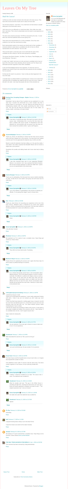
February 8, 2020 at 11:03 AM (28, 345)
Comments (50, 111)
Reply (7, 111)
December (52, 45)
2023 (49, 36)
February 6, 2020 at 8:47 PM (28, 322)
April (50, 56)
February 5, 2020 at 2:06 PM (18, 236)
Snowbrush (9, 334)
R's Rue (8, 410)
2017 (49, 74)
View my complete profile (52, 25)
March (51, 58)
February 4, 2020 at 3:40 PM (23, 134)
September (52, 51)
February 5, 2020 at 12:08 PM (28, 188)
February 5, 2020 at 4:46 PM (22, 258)
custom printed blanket (23, 435)
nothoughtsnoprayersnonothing (14, 292)
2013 (49, 83)
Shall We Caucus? (53, 64)
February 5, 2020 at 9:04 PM (28, 247)
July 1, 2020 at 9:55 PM (36, 442)
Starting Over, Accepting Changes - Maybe (17, 97)
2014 (49, 81)
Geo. (7, 200)
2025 (49, 32)
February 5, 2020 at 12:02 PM (28, 117)
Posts (49, 108)
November (52, 47)
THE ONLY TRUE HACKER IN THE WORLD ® (18, 442)
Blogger (41, 486)
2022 (49, 38)
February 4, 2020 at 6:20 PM (22, 174)
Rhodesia (8, 236)
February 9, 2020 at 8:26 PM (28, 372)
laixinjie (8, 431)
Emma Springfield (14, 117)
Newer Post (6, 472)
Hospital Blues (52, 62)
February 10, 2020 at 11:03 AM (24, 381)
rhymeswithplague (11, 134)
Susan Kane (9, 355)
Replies (9, 114)
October (51, 49)
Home (23, 472)
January (51, 67)
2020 (49, 43)
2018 (49, 72)
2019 (49, 70)
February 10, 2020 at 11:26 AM (29, 392)
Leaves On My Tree (19, 8)
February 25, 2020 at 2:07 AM (17, 431)
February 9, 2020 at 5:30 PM (20, 355)
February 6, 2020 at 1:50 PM (31, 292)
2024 (49, 34)
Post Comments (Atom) (26, 476)
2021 (49, 40)
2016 (49, 77)
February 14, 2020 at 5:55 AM (17, 410)
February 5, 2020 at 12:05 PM (28, 159)
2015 (49, 79)
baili (7, 419)
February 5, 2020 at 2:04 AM (16, 200)
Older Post (39, 472)
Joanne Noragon (10, 174)
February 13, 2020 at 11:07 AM (24, 399)
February (51, 60)
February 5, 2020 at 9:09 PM (28, 270)
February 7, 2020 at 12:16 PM (19, 334)
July (50, 54)
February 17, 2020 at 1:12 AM (16, 419)
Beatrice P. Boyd (10, 258)
